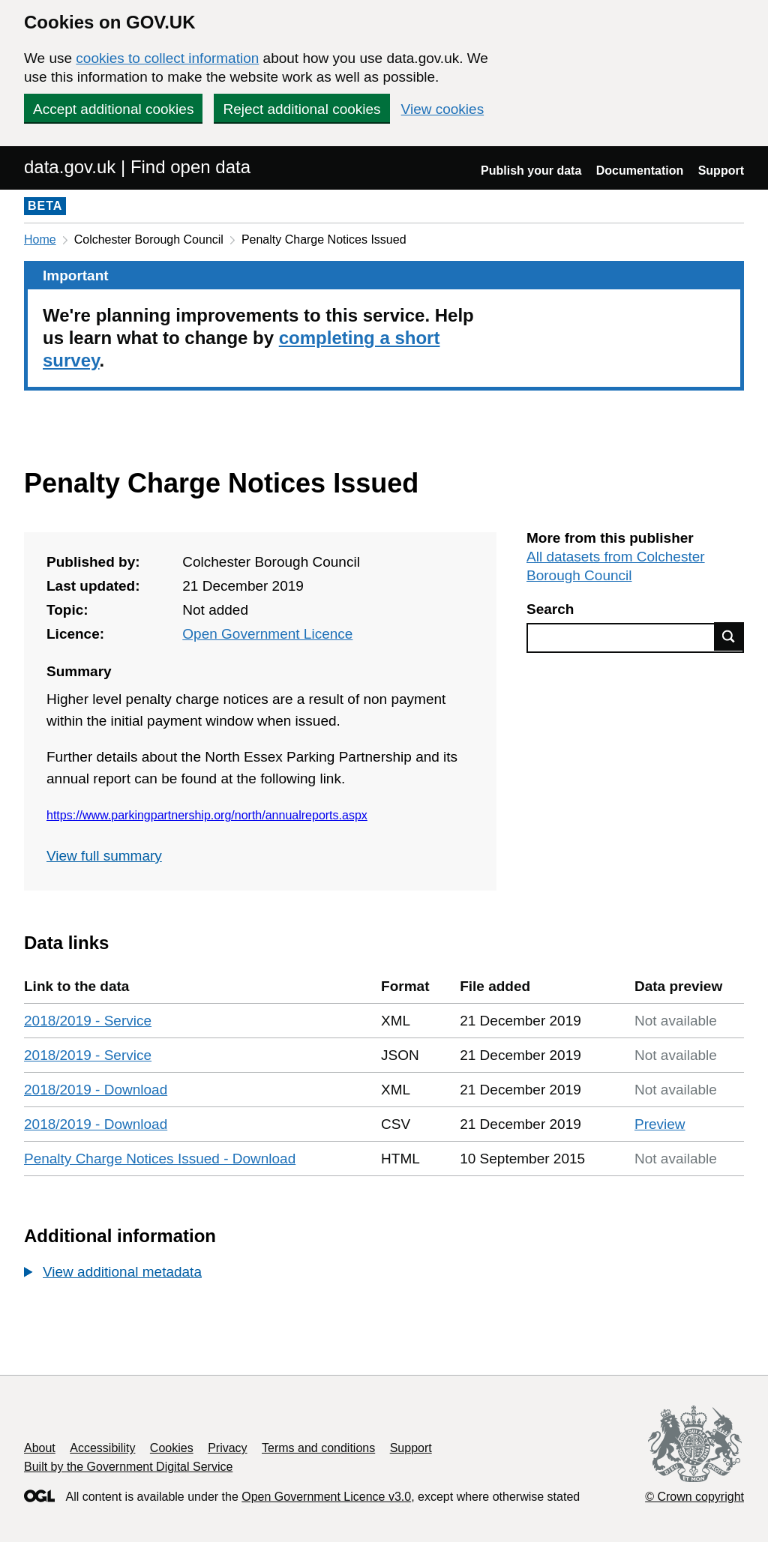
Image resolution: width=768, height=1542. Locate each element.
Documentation (639, 170)
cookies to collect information (167, 58)
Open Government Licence (267, 634)
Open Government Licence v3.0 (326, 1496)
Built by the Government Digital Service (128, 1466)
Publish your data (531, 170)
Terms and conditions (318, 1448)
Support (721, 170)
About (40, 1448)
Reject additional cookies (301, 109)
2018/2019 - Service (88, 1020)
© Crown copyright (694, 1496)
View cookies (442, 109)
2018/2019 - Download (95, 1089)
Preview (660, 1124)
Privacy (227, 1448)
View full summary (104, 856)
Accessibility (102, 1448)
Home (40, 239)
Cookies (172, 1448)
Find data (729, 636)
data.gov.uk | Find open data (137, 167)
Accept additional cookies (113, 109)
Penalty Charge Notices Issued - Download (160, 1158)
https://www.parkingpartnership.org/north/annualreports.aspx (207, 815)
